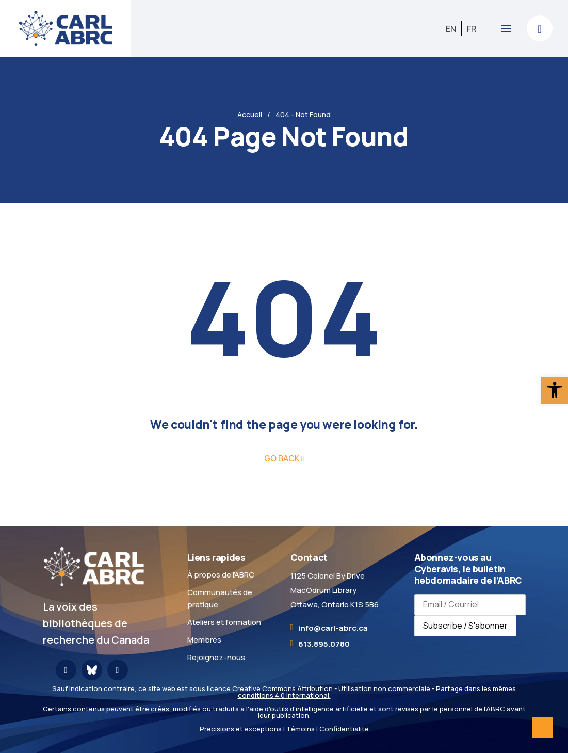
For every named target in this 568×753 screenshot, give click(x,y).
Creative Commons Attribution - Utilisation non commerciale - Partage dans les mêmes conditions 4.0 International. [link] (374, 692)
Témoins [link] (300, 728)
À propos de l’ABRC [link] (220, 574)
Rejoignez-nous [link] (216, 657)
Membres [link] (204, 639)
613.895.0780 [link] (324, 643)
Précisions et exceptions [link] (241, 728)
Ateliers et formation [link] (224, 622)
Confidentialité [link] (344, 728)
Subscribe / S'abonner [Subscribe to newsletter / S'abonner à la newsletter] (465, 625)
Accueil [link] (249, 114)
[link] (554, 390)
